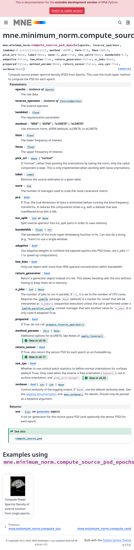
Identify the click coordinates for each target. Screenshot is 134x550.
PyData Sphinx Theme (117, 540)
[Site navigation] (6, 23)
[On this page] (128, 23)
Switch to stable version (66, 11)
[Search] (120, 23)
